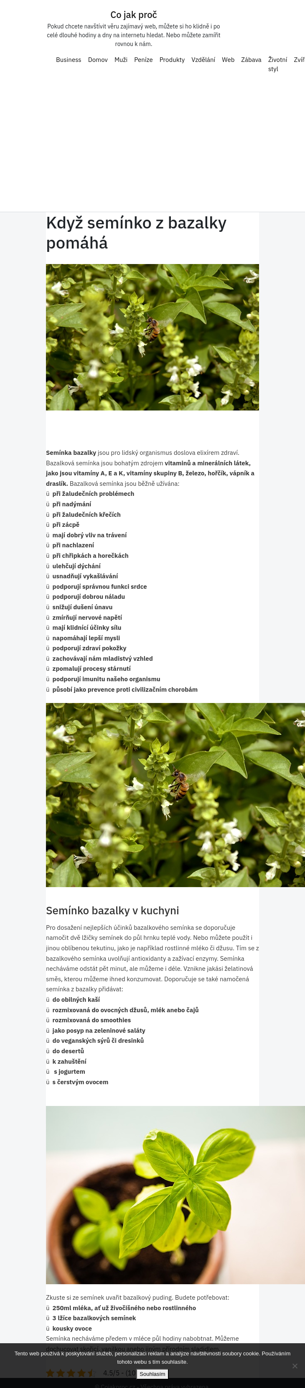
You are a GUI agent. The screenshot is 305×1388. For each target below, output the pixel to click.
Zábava (251, 57)
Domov (98, 57)
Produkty (172, 57)
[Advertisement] (152, 141)
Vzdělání (203, 57)
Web (228, 57)
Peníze (143, 57)
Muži (120, 57)
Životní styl (277, 62)
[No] (294, 1366)
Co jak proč (133, 12)
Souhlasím (152, 1374)
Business (68, 57)
